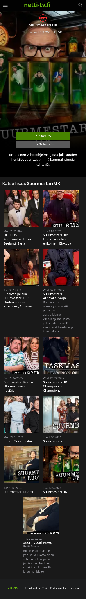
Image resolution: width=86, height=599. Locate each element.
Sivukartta (32, 588)
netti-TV (11, 588)
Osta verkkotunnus (64, 588)
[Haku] (80, 5)
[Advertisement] (43, 81)
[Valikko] (5, 5)
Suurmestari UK (43, 183)
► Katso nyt (43, 135)
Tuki (45, 588)
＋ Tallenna (43, 144)
